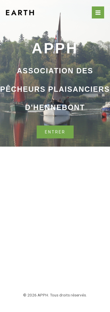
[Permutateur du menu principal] (98, 12)
